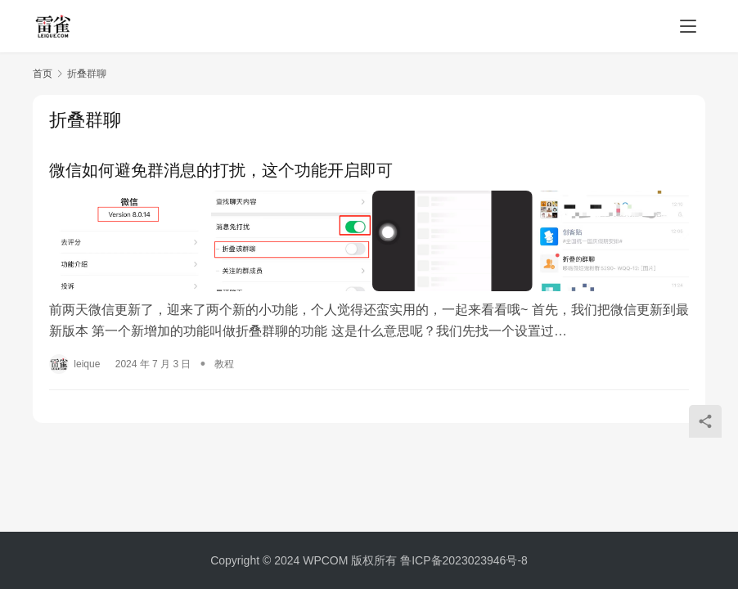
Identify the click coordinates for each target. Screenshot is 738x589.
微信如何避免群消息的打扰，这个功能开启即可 (221, 170)
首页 (42, 73)
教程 (224, 360)
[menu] (688, 26)
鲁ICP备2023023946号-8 (464, 560)
